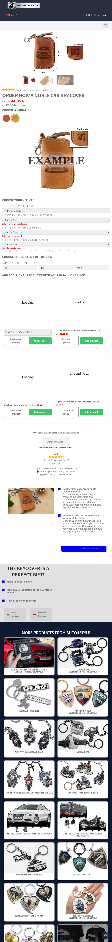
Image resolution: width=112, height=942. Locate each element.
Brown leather (6, 118)
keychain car (83, 670)
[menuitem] (11, 15)
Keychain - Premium (29, 711)
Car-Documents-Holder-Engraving (29, 670)
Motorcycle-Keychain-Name (29, 751)
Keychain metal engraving (29, 874)
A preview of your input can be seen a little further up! (58, 432)
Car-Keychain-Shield (83, 874)
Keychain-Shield (83, 712)
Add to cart (56, 441)
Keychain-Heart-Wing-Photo (29, 915)
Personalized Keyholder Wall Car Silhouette (29, 833)
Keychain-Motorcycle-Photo (83, 792)
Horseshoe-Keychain (83, 916)
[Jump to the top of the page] (105, 935)
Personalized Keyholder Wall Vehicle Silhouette (83, 834)
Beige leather (15, 118)
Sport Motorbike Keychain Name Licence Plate (29, 792)
